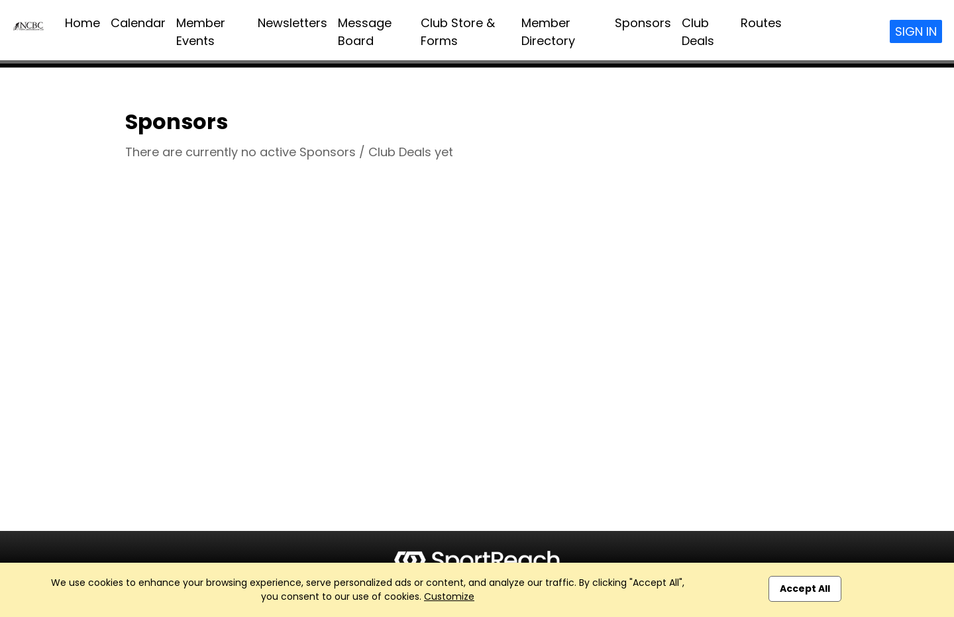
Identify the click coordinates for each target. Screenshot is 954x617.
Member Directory (548, 32)
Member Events (200, 32)
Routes (761, 23)
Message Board (365, 32)
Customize (449, 596)
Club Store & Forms (458, 32)
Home (82, 23)
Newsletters (292, 23)
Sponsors (643, 23)
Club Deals (698, 32)
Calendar (138, 23)
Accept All (805, 588)
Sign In (916, 31)
